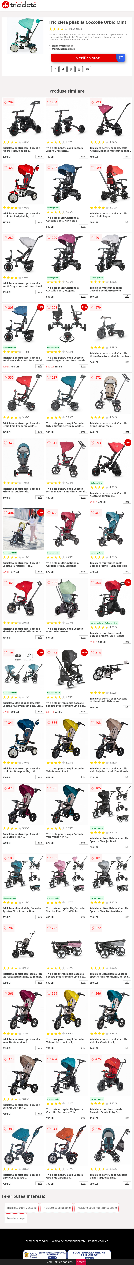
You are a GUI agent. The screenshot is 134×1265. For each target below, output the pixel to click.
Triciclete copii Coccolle (22, 1208)
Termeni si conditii (36, 1241)
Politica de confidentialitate (68, 1241)
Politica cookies (98, 1241)
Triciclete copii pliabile (56, 1208)
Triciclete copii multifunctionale (96, 1208)
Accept (81, 1262)
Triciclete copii (16, 1218)
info (40, 156)
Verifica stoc (100, 58)
